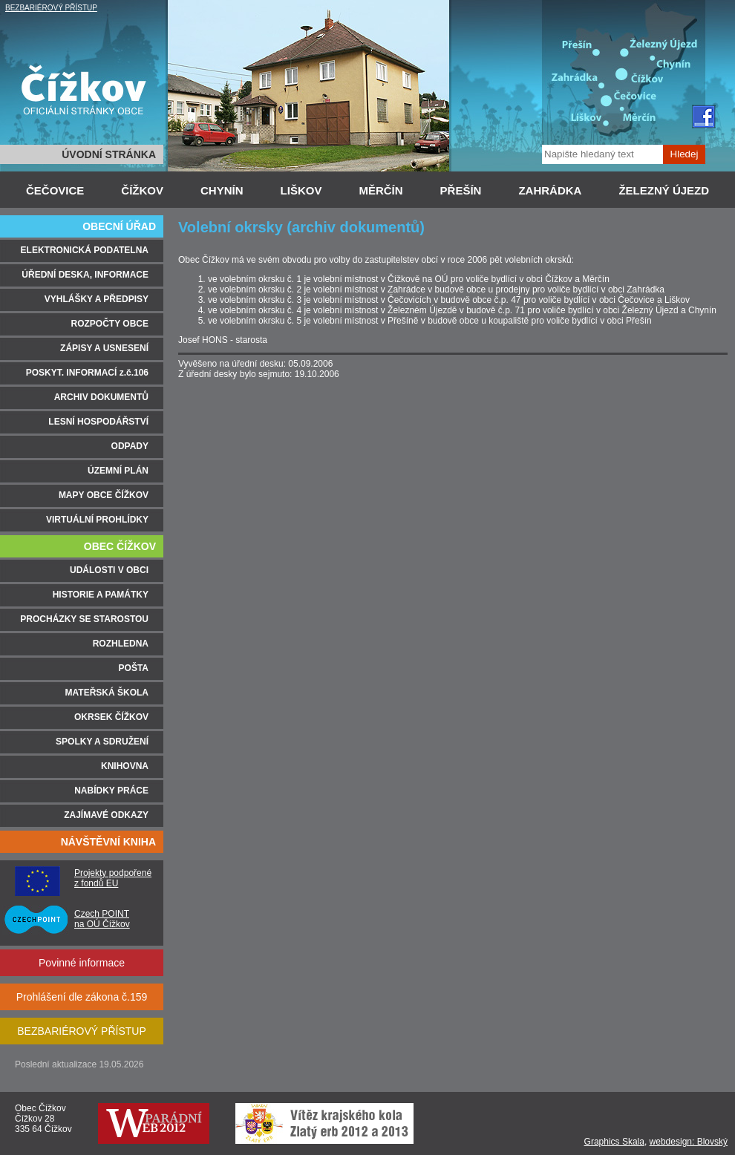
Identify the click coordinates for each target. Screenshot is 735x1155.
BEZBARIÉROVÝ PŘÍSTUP (51, 8)
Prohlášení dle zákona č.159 (82, 997)
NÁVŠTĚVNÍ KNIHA (108, 842)
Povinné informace (82, 963)
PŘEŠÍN (461, 190)
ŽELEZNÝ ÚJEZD (663, 190)
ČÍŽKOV (142, 190)
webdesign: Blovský (689, 1141)
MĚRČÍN (380, 190)
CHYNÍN (222, 190)
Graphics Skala (614, 1141)
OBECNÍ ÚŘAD (119, 226)
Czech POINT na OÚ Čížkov (102, 919)
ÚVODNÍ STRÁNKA (109, 154)
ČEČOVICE (55, 190)
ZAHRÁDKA (549, 190)
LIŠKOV (301, 190)
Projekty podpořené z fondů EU (112, 878)
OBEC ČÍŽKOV (120, 546)
